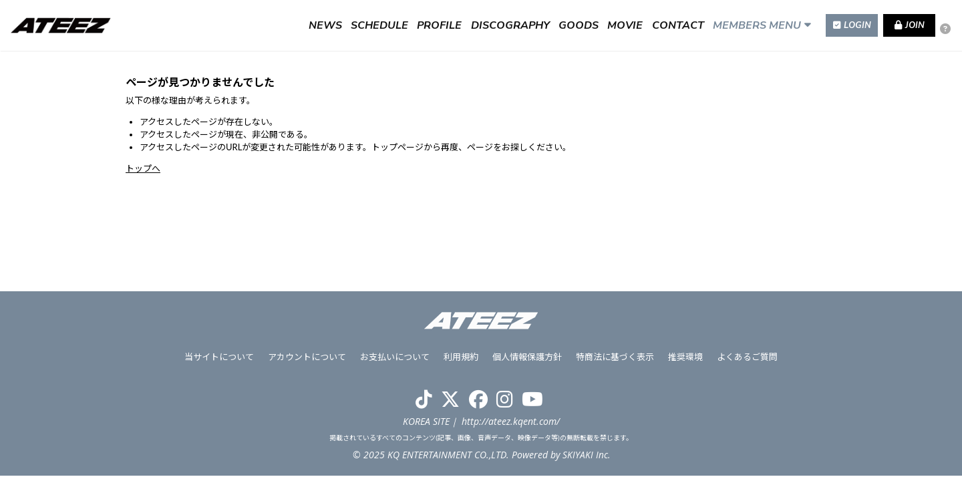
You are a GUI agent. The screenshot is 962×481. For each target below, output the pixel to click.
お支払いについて (396, 362)
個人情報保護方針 (527, 362)
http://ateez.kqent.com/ (511, 426)
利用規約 (461, 362)
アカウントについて (309, 362)
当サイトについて (222, 362)
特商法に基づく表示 (614, 362)
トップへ (143, 168)
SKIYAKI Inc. (586, 460)
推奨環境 (684, 362)
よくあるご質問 (745, 362)
